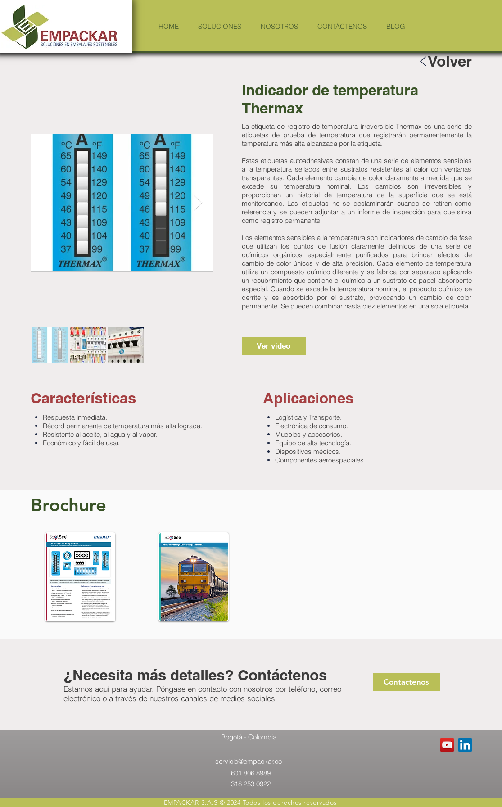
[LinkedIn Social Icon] (465, 745)
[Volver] (450, 61)
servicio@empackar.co (248, 761)
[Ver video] (274, 346)
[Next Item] (198, 203)
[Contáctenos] (406, 682)
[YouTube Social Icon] (447, 745)
